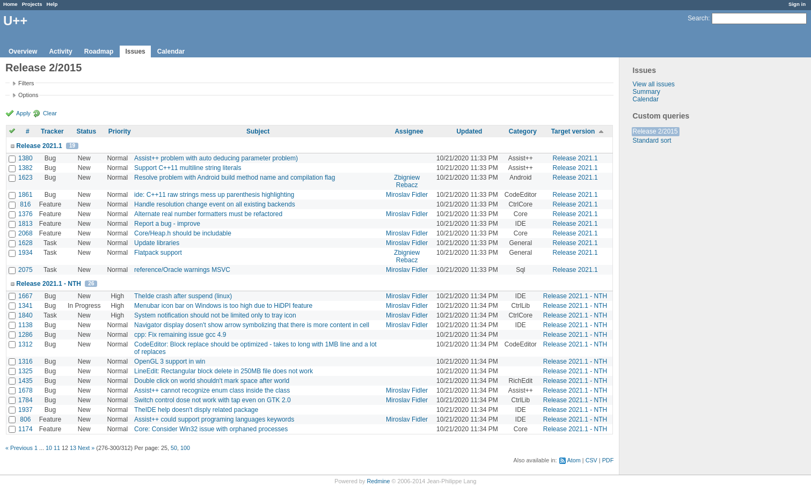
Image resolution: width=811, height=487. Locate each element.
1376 (25, 214)
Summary (646, 91)
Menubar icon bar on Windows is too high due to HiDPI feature (223, 305)
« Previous (19, 448)
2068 (25, 233)
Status (86, 131)
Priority (119, 131)
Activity (60, 51)
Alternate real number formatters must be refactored (208, 214)
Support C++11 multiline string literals (187, 168)
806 (25, 419)
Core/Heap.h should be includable (182, 233)
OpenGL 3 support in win (169, 361)
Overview (23, 51)
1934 (25, 252)
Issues (135, 51)
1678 (25, 390)
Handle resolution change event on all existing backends (214, 204)
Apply (23, 113)
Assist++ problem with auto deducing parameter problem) (216, 158)
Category (523, 131)
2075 (25, 270)
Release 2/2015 (655, 131)
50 (174, 448)
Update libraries (156, 243)
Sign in (797, 4)
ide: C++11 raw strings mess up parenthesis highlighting (214, 194)
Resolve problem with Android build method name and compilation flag (234, 177)
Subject (257, 131)
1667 (25, 296)
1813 (25, 223)
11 (57, 448)
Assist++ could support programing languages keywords (214, 419)
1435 (25, 381)
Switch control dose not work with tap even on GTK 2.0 (212, 400)
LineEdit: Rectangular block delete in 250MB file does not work (223, 371)
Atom (574, 460)
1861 (25, 194)
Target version (573, 131)
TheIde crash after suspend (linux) (183, 296)
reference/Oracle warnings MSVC (182, 270)
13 (73, 448)
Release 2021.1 (39, 146)
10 (49, 448)
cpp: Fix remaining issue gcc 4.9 (180, 334)
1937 (25, 410)
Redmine (378, 481)
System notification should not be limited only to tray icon (215, 315)
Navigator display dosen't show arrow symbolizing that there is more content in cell (251, 325)
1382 (25, 168)
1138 (25, 325)
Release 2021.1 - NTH (48, 283)
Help (52, 4)
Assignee (408, 131)
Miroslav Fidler (407, 194)
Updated (469, 131)
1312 (25, 344)
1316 (25, 361)
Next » (86, 448)
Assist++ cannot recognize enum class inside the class (212, 390)
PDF (608, 460)
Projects (32, 4)
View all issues (654, 84)
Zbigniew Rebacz (407, 181)
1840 (25, 315)
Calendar (171, 51)
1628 (25, 243)
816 (25, 204)
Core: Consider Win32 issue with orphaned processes (211, 429)
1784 (25, 400)
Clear (50, 113)
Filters (26, 83)
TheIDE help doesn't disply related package (196, 410)
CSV (591, 460)
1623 (25, 177)
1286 (25, 334)
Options (28, 95)
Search (698, 18)
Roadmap (99, 51)
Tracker (52, 131)
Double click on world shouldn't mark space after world (211, 381)
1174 (25, 429)
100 (185, 448)
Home (10, 4)
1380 (25, 158)
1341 (25, 305)
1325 (25, 371)
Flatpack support (158, 252)
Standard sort (652, 140)
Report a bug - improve (167, 223)
